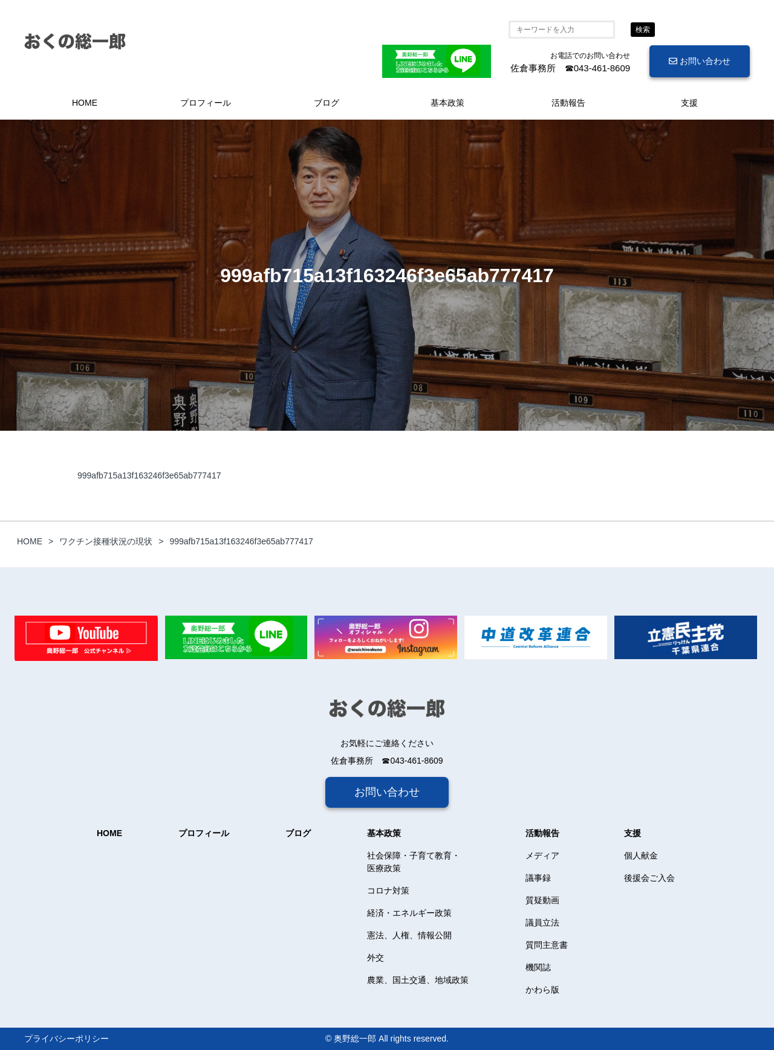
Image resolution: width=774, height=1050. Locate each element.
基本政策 (447, 103)
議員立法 (542, 922)
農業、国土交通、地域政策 (418, 980)
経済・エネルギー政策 (409, 913)
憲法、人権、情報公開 (409, 935)
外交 (375, 957)
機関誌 (538, 967)
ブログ (326, 103)
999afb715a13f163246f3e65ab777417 (149, 475)
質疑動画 (542, 900)
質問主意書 (546, 945)
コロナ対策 (388, 890)
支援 (689, 103)
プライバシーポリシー (66, 1038)
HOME (84, 103)
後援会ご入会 (649, 878)
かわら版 (542, 989)
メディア (542, 855)
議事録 (538, 878)
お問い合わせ (699, 61)
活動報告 (568, 103)
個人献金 (641, 855)
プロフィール (205, 103)
